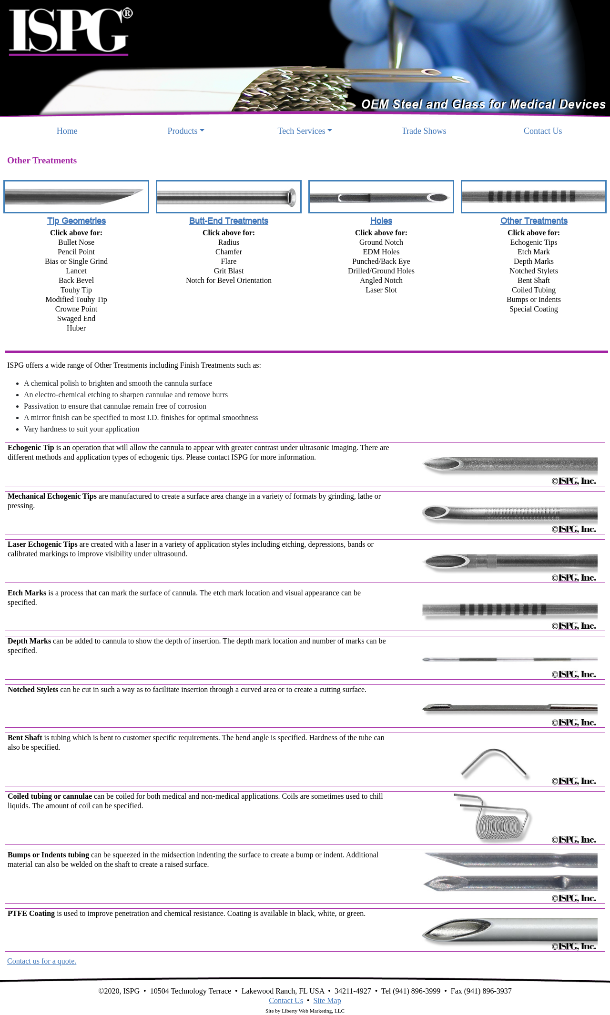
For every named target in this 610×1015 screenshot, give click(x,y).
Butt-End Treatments (228, 221)
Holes (381, 221)
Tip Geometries (76, 221)
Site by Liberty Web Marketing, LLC (305, 1011)
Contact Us (543, 131)
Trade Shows (424, 131)
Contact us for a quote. (41, 961)
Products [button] (183, 131)
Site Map (327, 1000)
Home (82, 130)
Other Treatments (534, 221)
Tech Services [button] (301, 131)
